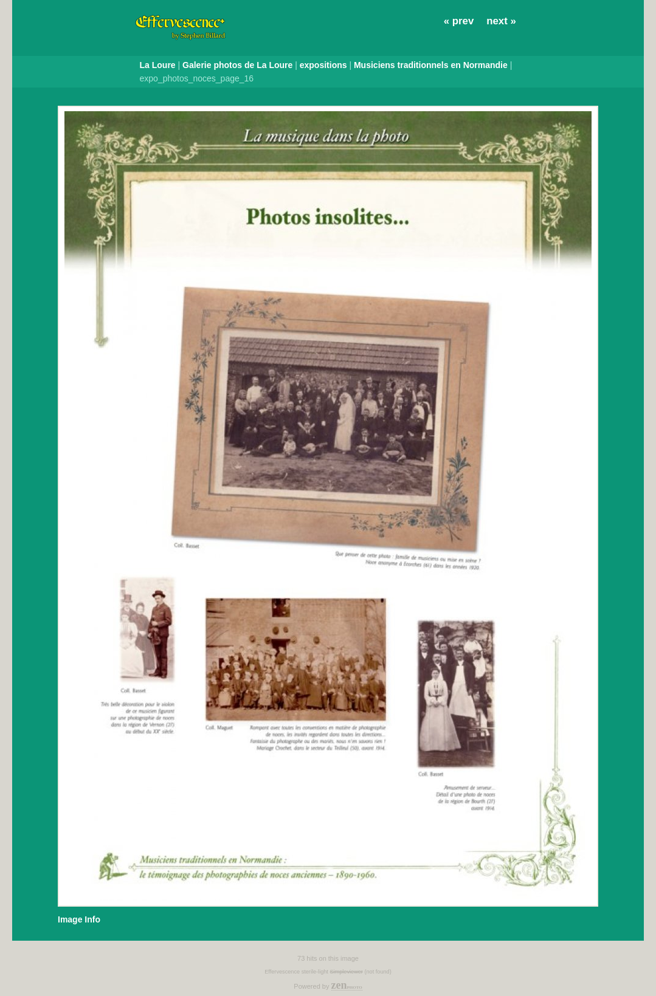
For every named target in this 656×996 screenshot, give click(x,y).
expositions (323, 65)
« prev (459, 21)
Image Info (79, 919)
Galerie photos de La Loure (237, 65)
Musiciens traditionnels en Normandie (431, 65)
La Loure (158, 65)
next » (501, 21)
